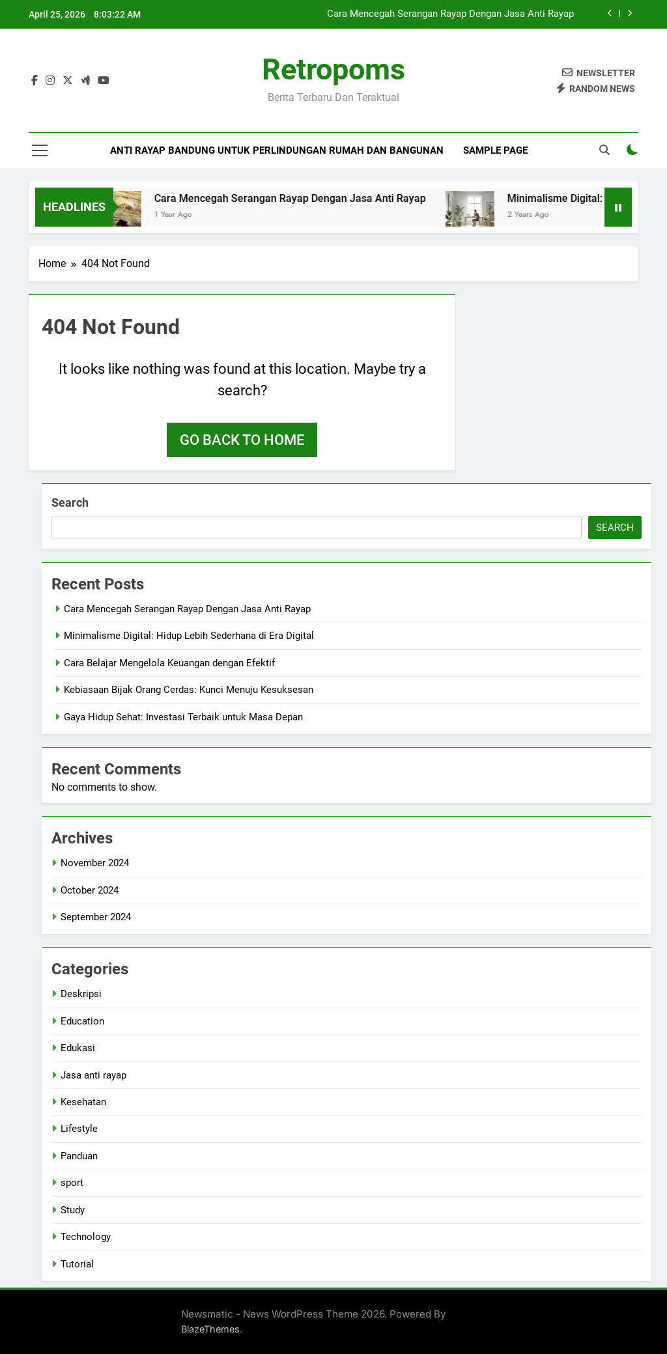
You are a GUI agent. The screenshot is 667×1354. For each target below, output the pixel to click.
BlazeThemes (210, 1328)
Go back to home (242, 440)
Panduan (79, 1156)
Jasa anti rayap (93, 1075)
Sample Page (495, 150)
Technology (86, 1237)
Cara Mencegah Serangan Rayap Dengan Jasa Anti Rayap (450, 14)
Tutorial (77, 1264)
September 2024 (96, 917)
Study (73, 1210)
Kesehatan (83, 1102)
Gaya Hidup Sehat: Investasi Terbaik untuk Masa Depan (183, 717)
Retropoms (333, 69)
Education (82, 1021)
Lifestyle (79, 1129)
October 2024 (90, 890)
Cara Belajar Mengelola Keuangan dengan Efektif (169, 663)
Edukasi (78, 1048)
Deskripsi (81, 994)
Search (70, 502)
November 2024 (95, 863)
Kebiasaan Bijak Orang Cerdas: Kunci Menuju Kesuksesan (188, 690)
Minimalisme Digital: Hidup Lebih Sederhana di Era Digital (189, 636)
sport (72, 1183)
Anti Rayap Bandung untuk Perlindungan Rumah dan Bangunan (277, 150)
